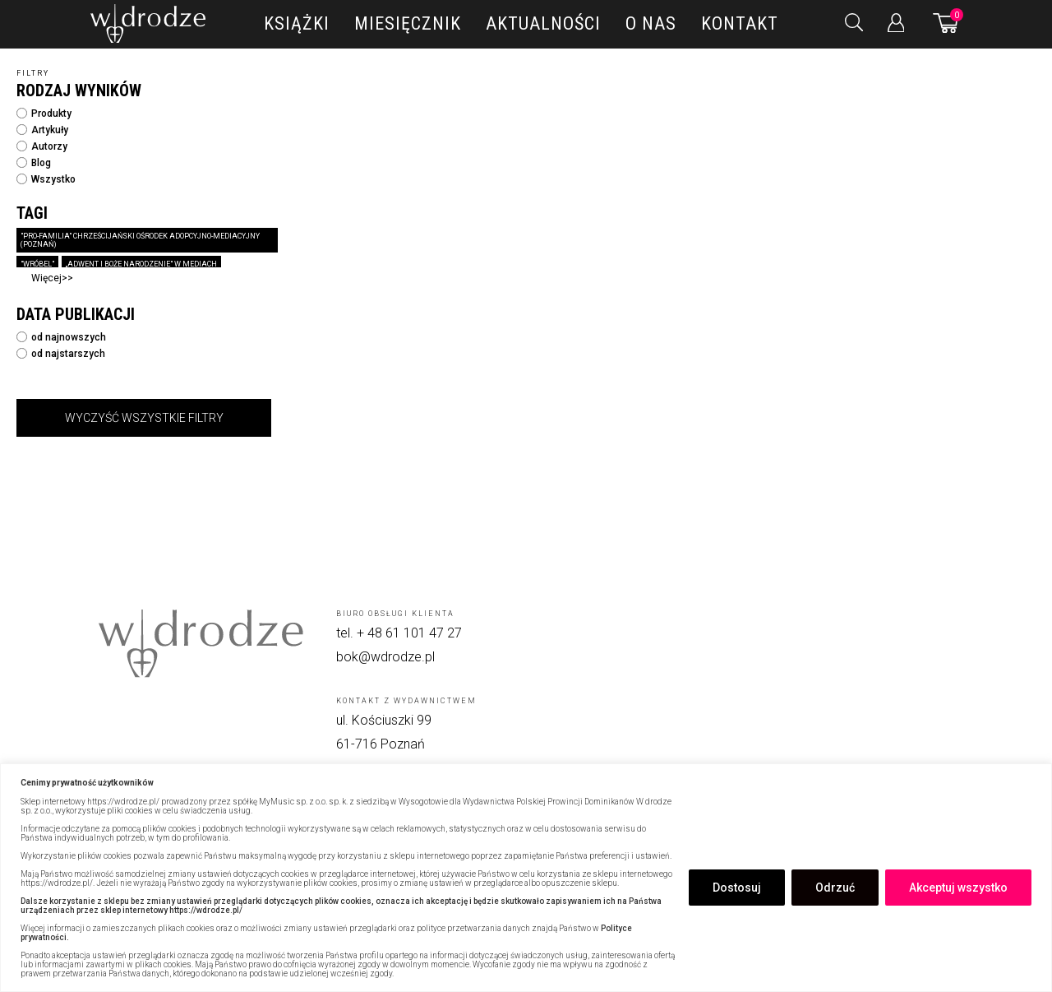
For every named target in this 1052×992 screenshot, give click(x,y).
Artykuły (42, 130)
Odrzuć (835, 887)
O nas (650, 23)
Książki (297, 23)
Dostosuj (737, 887)
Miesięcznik (407, 23)
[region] (526, 877)
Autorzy (41, 146)
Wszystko (46, 179)
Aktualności (543, 23)
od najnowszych (61, 337)
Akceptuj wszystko (958, 887)
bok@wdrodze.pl (385, 657)
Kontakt (739, 23)
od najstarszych (60, 353)
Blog (33, 163)
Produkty (44, 113)
